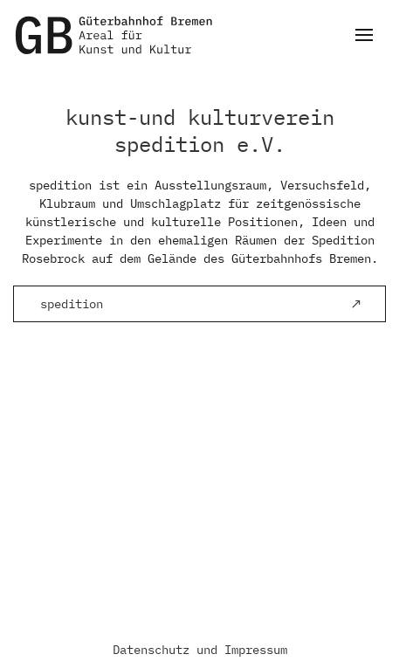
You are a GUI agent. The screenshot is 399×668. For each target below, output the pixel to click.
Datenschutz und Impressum (200, 650)
